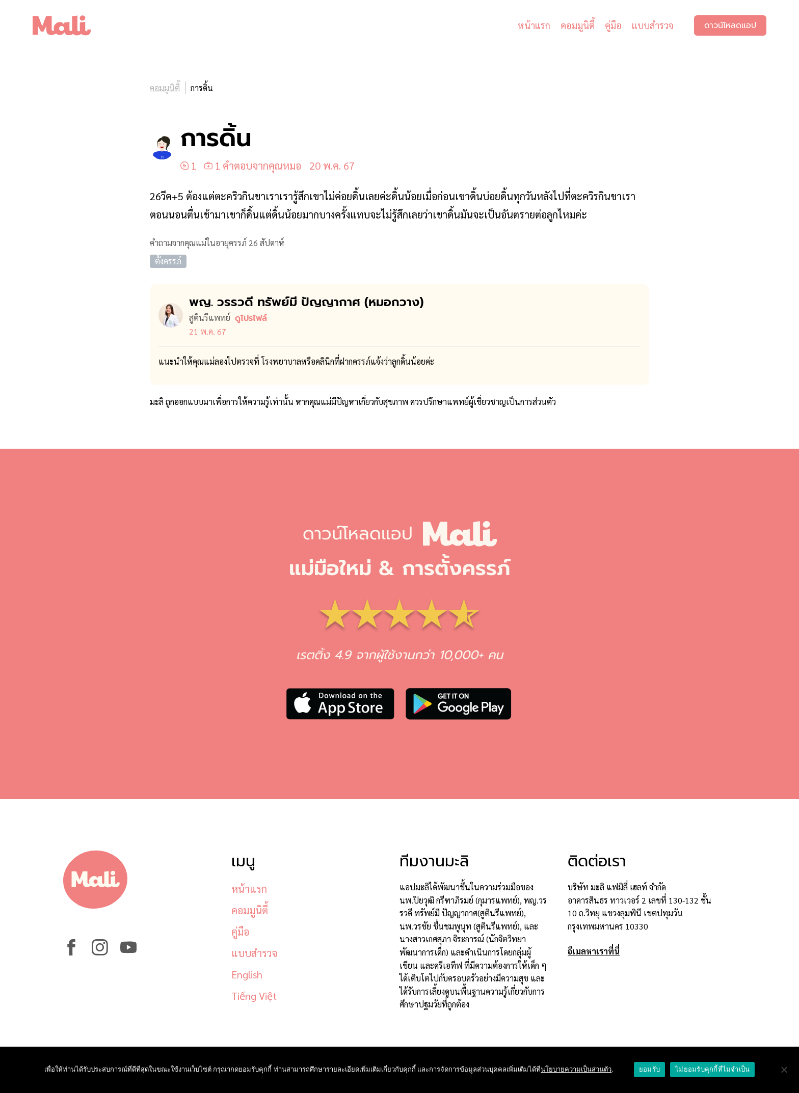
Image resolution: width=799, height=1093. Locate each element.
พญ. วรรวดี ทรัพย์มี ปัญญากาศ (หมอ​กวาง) (306, 302)
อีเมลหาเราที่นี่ (594, 951)
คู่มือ (613, 25)
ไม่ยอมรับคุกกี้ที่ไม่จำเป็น (712, 1069)
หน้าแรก (534, 25)
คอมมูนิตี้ (578, 25)
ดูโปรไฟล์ (251, 318)
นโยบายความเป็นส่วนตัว (576, 1069)
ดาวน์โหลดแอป (730, 25)
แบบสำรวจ (653, 25)
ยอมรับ (649, 1069)
